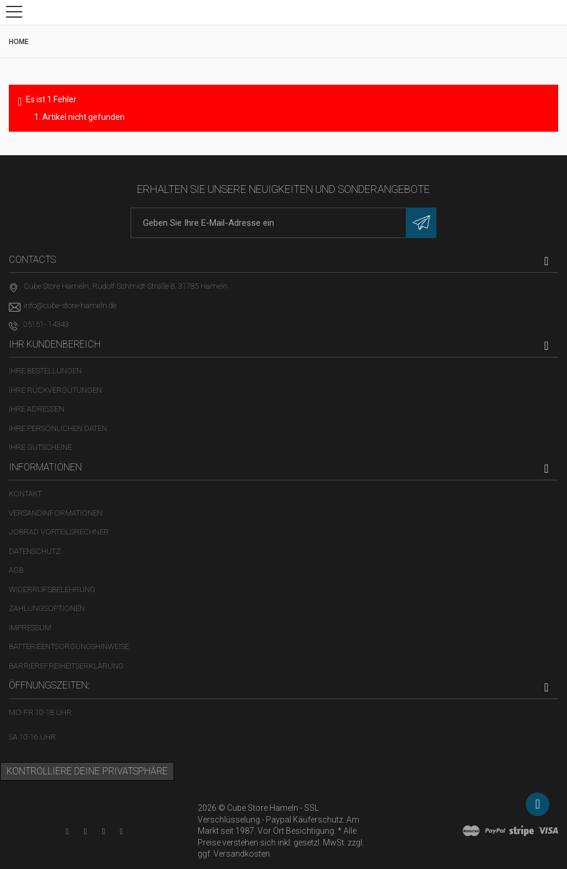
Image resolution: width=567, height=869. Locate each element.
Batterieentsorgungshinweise (69, 646)
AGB (16, 570)
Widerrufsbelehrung (52, 589)
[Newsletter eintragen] (421, 223)
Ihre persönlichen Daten (58, 428)
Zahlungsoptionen (47, 608)
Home (19, 42)
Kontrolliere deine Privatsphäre (87, 771)
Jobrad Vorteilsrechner (59, 531)
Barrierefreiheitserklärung (66, 665)
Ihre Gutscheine (40, 447)
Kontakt (25, 493)
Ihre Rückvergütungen (55, 390)
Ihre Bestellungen (45, 370)
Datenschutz (35, 551)
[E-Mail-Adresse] (283, 223)
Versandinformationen (55, 513)
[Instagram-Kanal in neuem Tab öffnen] (121, 832)
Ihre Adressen (36, 409)
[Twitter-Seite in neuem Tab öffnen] (104, 832)
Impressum (30, 627)
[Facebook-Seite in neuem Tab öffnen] (85, 832)
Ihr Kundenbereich (55, 344)
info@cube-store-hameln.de (70, 305)
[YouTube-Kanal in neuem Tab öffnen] (67, 832)
